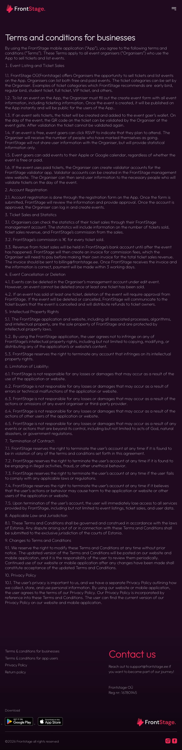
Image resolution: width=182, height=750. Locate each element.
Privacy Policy (16, 665)
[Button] (174, 9)
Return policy (15, 672)
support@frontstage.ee (149, 666)
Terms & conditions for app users (31, 658)
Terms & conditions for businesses (32, 651)
